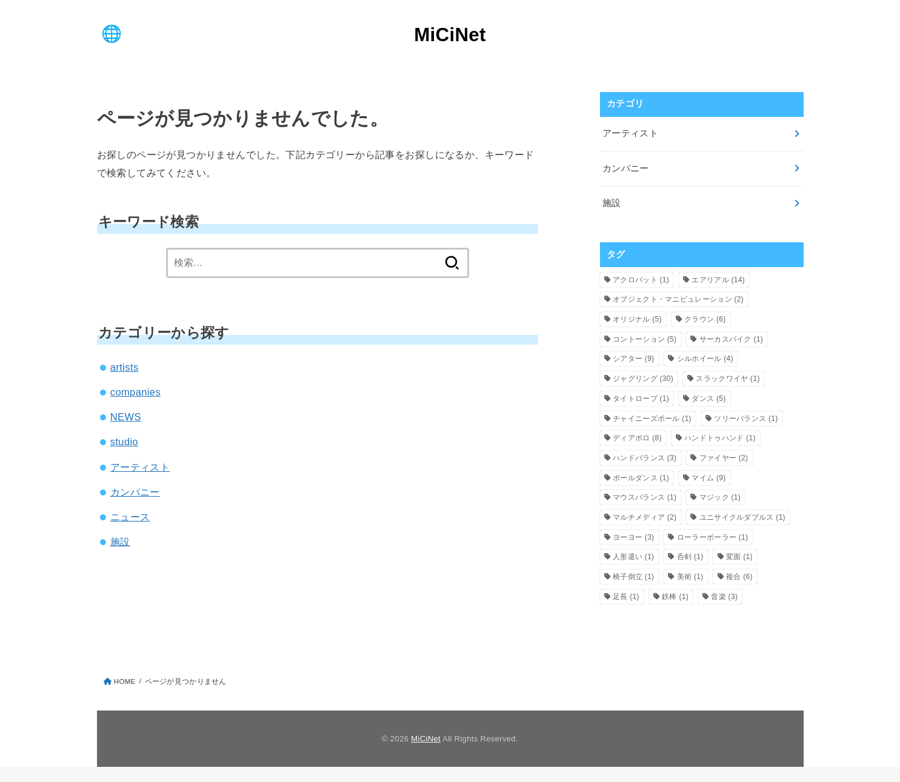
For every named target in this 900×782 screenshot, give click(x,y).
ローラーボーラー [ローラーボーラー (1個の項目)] (712, 537)
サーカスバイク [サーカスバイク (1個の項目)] (731, 339)
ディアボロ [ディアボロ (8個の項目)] (637, 438)
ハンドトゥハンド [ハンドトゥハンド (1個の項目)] (720, 438)
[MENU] (111, 33)
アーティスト (140, 467)
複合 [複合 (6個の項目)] (739, 576)
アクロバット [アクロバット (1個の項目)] (641, 280)
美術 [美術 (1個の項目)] (690, 576)
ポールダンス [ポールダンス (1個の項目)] (641, 478)
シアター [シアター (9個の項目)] (633, 358)
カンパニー (135, 491)
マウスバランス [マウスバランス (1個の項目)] (644, 497)
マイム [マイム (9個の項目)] (708, 478)
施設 (120, 541)
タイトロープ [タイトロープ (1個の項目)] (641, 398)
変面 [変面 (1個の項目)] (739, 556)
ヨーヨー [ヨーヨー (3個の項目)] (633, 537)
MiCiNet (450, 34)
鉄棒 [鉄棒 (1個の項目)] (675, 596)
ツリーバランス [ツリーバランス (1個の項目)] (746, 418)
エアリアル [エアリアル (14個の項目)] (718, 280)
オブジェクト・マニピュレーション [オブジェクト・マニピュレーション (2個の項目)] (678, 299)
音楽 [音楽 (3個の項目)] (724, 596)
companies (135, 391)
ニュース (130, 516)
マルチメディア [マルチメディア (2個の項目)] (644, 517)
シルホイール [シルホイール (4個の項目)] (705, 358)
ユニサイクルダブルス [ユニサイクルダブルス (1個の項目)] (742, 517)
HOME (125, 681)
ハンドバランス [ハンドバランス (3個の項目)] (644, 458)
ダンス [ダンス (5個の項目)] (708, 398)
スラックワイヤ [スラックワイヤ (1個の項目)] (727, 378)
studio (124, 441)
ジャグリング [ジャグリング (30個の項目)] (643, 378)
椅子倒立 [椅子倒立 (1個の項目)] (633, 576)
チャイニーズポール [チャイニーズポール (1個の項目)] (652, 418)
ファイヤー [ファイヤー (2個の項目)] (723, 458)
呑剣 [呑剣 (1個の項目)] (690, 556)
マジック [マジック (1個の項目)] (720, 497)
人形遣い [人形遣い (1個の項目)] (633, 556)
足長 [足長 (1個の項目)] (626, 596)
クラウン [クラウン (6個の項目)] (704, 319)
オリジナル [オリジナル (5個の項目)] (637, 319)
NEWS (125, 416)
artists (124, 367)
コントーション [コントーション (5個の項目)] (644, 339)
